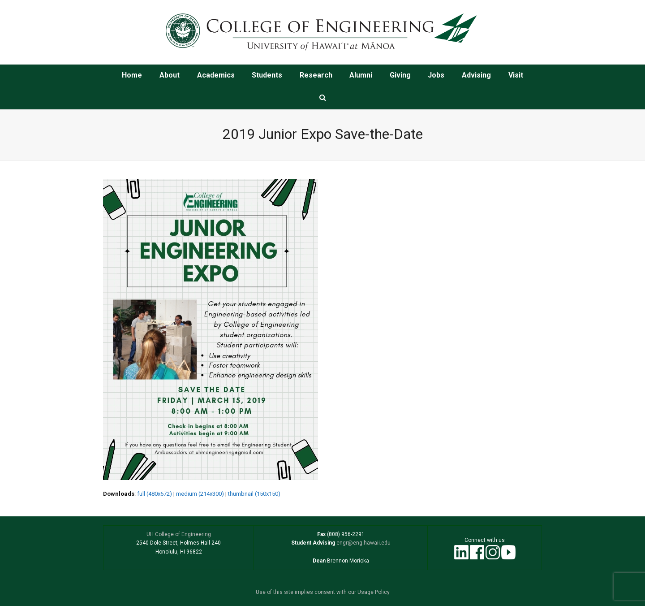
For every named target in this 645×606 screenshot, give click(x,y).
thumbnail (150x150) (254, 493)
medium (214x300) (200, 493)
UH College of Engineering (178, 534)
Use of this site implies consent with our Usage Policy (323, 592)
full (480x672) (154, 493)
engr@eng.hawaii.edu (363, 543)
